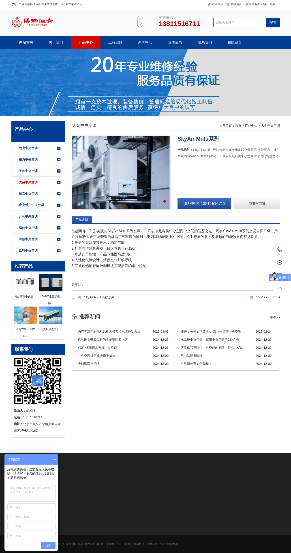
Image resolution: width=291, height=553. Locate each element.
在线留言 (236, 4)
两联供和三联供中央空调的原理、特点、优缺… (225, 348)
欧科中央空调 (40, 250)
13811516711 (280, 250)
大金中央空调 (40, 182)
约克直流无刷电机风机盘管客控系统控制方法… (122, 332)
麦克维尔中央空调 (40, 205)
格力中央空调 (40, 159)
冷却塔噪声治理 (122, 364)
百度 (265, 4)
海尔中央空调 (40, 228)
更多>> (275, 317)
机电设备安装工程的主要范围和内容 (122, 340)
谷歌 (272, 4)
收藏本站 (217, 4)
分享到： (78, 284)
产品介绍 (81, 219)
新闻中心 (145, 42)
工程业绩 (115, 42)
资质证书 (175, 42)
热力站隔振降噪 (225, 356)
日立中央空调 (40, 194)
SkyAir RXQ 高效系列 (99, 297)
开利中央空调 (40, 216)
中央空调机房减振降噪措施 (122, 356)
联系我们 (205, 42)
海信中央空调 (40, 239)
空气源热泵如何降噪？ (225, 364)
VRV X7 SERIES (268, 297)
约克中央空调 (40, 148)
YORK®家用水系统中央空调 (122, 348)
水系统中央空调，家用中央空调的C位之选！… (225, 340)
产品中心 (86, 42)
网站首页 (26, 42)
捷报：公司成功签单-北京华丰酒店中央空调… (225, 332)
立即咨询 (257, 203)
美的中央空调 (40, 171)
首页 (238, 125)
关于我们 (56, 42)
